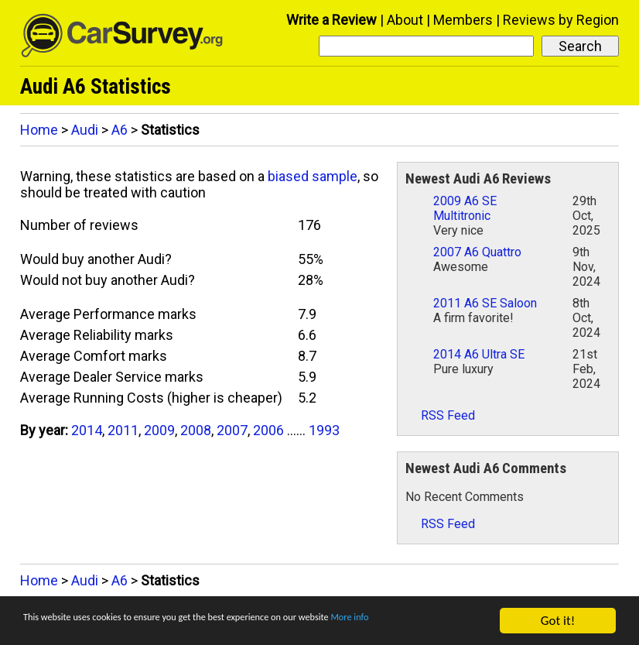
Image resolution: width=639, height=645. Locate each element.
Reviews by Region (561, 20)
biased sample (312, 176)
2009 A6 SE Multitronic (465, 208)
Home (39, 130)
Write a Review (331, 20)
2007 (232, 430)
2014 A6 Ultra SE (479, 354)
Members (463, 20)
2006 (268, 430)
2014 (86, 430)
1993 (324, 430)
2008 (195, 430)
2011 (123, 430)
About (405, 20)
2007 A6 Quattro (477, 252)
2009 (159, 430)
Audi (84, 130)
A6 (119, 130)
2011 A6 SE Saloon (485, 303)
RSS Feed (440, 415)
